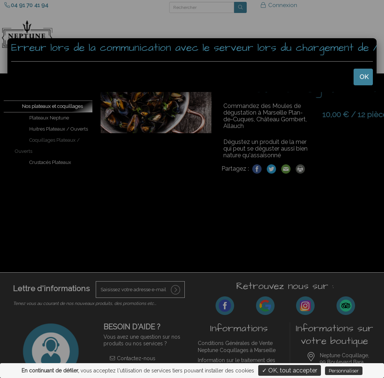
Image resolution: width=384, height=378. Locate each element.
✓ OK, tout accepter (289, 370)
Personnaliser (344, 371)
